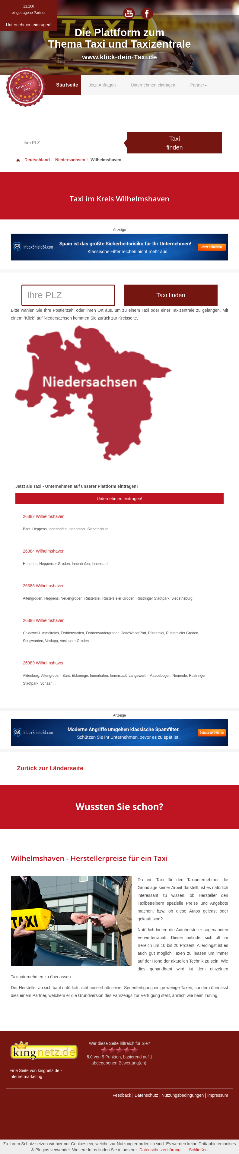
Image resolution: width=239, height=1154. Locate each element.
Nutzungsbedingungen (182, 1095)
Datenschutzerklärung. (160, 1149)
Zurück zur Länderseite (50, 768)
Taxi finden (174, 143)
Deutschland (32, 159)
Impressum (217, 1095)
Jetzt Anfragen (102, 85)
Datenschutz (146, 1095)
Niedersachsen (70, 159)
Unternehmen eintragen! (119, 498)
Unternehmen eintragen (153, 85)
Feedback (122, 1095)
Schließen (198, 1149)
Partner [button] (198, 85)
